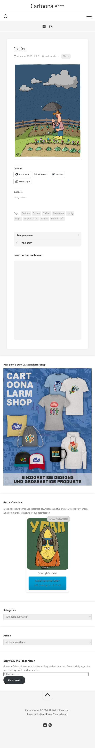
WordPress (46, 714)
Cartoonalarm (48, 6)
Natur (66, 56)
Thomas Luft (57, 218)
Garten (36, 213)
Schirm (44, 218)
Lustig (70, 213)
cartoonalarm (52, 56)
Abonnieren (14, 680)
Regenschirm (30, 218)
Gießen (46, 213)
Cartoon (26, 213)
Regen (18, 218)
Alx (66, 714)
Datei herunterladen (47, 583)
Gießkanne (58, 213)
